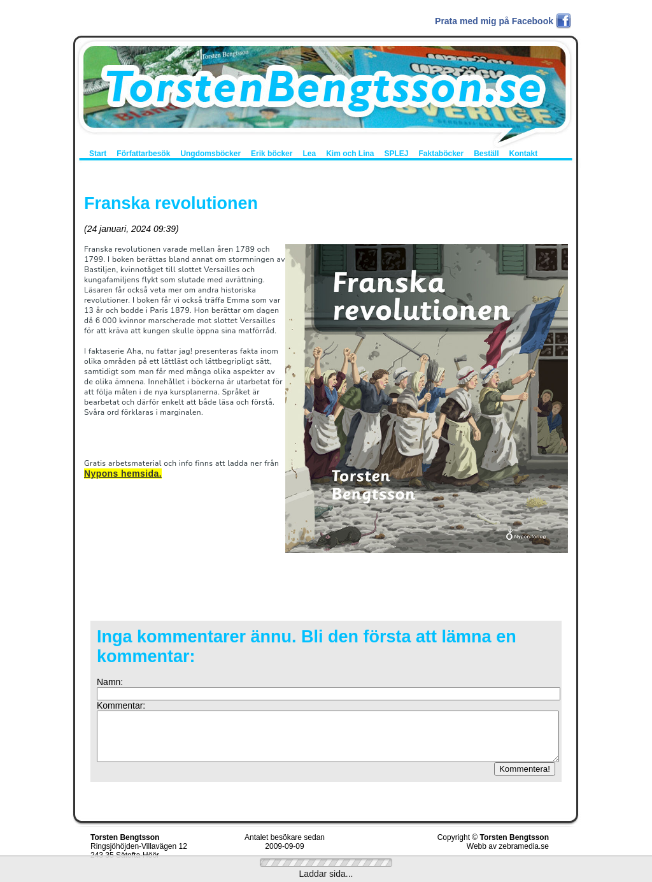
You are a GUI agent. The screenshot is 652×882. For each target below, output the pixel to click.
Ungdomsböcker (210, 153)
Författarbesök (143, 153)
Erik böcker (271, 153)
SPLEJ (396, 153)
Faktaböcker (441, 153)
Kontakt (523, 153)
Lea (309, 153)
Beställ (486, 153)
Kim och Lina (350, 153)
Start (97, 153)
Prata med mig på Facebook (494, 21)
